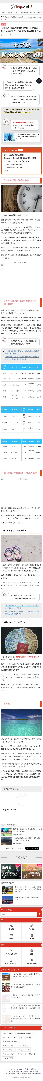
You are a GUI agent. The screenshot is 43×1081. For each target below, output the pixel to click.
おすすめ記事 (9, 1033)
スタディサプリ (10, 1054)
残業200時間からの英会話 (26, 1033)
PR (21, 1054)
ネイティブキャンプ (11, 1037)
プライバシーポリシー (23, 1073)
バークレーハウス (23, 1050)
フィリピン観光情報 (8, 1073)
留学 (32, 951)
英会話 (11, 926)
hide (20, 150)
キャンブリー (9, 1050)
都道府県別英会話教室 (12, 1041)
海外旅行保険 (32, 961)
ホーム (6, 1069)
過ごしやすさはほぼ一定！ (15, 164)
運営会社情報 (36, 1073)
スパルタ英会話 (27, 1037)
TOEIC (32, 926)
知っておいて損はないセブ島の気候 (16, 161)
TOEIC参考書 (31, 1054)
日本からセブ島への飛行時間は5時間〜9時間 (19, 158)
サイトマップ (13, 1069)
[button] (3, 871)
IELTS (32, 936)
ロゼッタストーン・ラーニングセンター (17, 1045)
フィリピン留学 (11, 951)
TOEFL (11, 936)
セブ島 (4, 24)
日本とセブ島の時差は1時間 (13, 155)
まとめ (5, 171)
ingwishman (9, 809)
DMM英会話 (9, 1058)
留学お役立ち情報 (22, 1071)
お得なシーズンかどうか (14, 167)
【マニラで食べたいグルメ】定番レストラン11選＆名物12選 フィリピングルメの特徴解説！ (26, 1018)
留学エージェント (11, 961)
